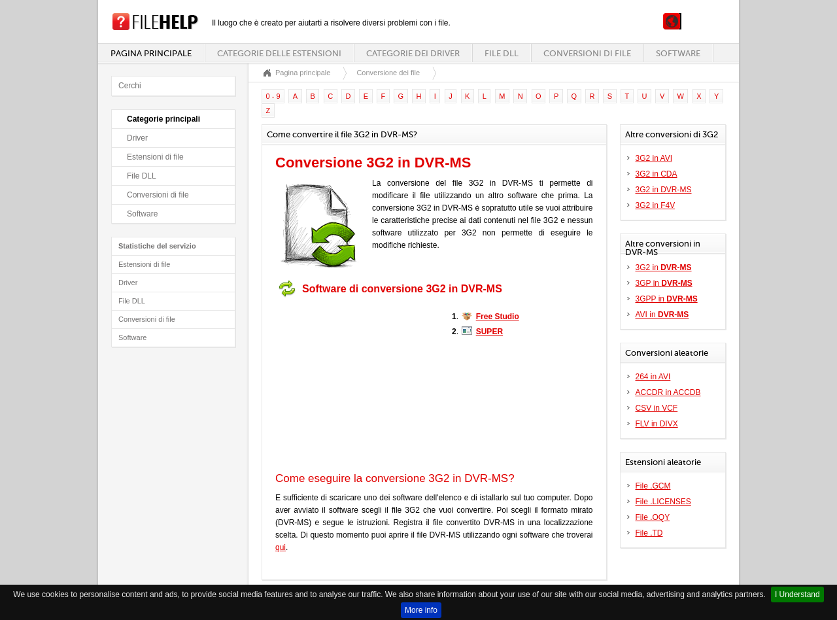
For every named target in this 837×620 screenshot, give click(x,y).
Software (678, 53)
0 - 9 (273, 96)
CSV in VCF (657, 408)
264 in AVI (653, 376)
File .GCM (653, 486)
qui (280, 547)
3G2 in (664, 267)
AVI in (662, 314)
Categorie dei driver (413, 53)
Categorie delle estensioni (279, 53)
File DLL (502, 53)
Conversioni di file (587, 53)
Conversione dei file (388, 73)
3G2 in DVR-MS (664, 189)
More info (421, 610)
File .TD (649, 533)
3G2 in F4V (655, 205)
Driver (137, 138)
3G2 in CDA (656, 174)
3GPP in (667, 298)
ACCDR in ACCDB (668, 392)
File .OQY (653, 517)
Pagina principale (151, 53)
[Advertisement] (357, 384)
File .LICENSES (663, 501)
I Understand (797, 594)
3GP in (664, 283)
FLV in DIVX (657, 423)
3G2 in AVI (654, 158)
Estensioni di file (155, 157)
